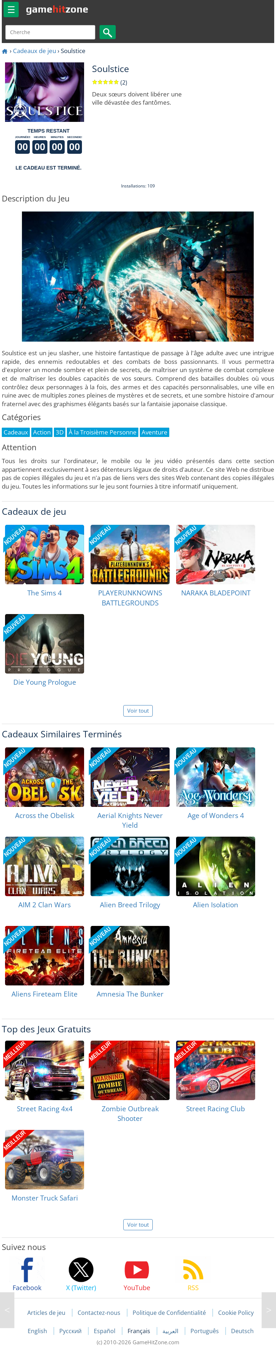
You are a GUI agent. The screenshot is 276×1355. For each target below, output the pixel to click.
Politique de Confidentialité (169, 1313)
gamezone (57, 9)
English (38, 1331)
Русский (71, 1331)
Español (105, 1331)
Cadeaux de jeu (34, 51)
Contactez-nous (99, 1313)
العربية (171, 1331)
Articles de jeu (46, 1313)
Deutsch (242, 1331)
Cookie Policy (236, 1313)
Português (205, 1331)
